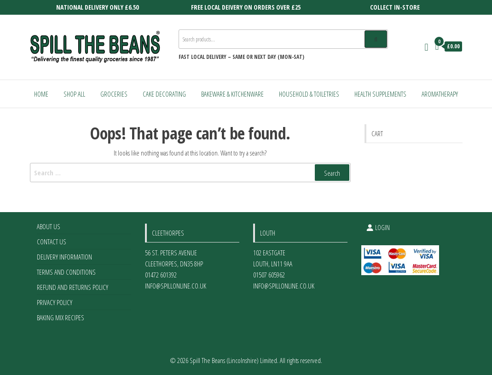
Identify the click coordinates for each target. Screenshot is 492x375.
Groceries (113, 93)
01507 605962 (269, 274)
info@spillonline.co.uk (175, 285)
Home (41, 93)
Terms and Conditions (66, 272)
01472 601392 (161, 274)
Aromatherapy (440, 93)
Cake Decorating (164, 93)
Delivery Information (64, 256)
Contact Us (51, 241)
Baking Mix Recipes (60, 317)
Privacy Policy (54, 302)
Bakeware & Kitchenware (232, 93)
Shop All (74, 93)
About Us (48, 226)
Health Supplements (380, 93)
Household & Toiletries (309, 93)
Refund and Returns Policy (72, 287)
